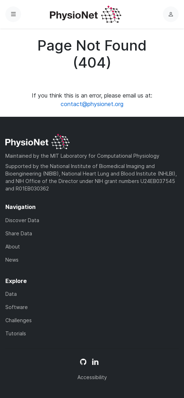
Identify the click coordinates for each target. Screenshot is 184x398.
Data (11, 294)
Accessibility (92, 377)
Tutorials (15, 333)
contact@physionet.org (92, 104)
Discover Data (22, 220)
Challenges (18, 320)
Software (16, 307)
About (12, 246)
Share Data (18, 233)
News (12, 260)
